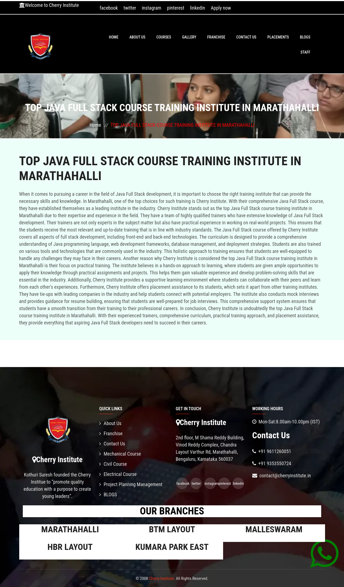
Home (113, 37)
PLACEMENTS (278, 37)
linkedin (197, 8)
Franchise (216, 37)
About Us (137, 37)
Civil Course (113, 464)
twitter (130, 8)
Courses (163, 37)
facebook (109, 8)
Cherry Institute (161, 578)
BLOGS (305, 37)
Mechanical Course (120, 454)
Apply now (221, 8)
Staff (305, 52)
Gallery (189, 37)
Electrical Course (118, 474)
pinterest (175, 8)
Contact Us (246, 37)
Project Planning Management (130, 484)
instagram (151, 8)
